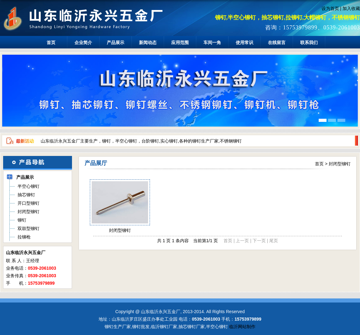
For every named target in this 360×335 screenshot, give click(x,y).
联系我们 (309, 42)
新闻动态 (148, 42)
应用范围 (180, 42)
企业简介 (83, 42)
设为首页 (330, 8)
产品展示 (115, 42)
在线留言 (276, 42)
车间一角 (212, 42)
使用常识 (244, 42)
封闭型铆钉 (340, 163)
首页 (51, 42)
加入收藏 (351, 8)
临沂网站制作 (242, 326)
